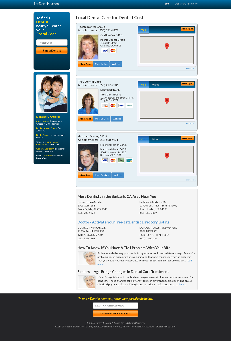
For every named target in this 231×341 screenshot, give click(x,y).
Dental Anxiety (43, 135)
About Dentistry (74, 326)
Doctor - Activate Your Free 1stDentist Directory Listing (123, 222)
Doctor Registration (166, 326)
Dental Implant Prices (46, 128)
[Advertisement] (51, 195)
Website (116, 64)
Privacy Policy (121, 326)
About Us (59, 326)
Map (143, 29)
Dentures (47, 155)
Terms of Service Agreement (98, 326)
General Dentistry (45, 148)
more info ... (191, 68)
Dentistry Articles (186, 3)
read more (180, 284)
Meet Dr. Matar (102, 175)
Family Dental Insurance (47, 143)
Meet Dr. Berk (101, 118)
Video (155, 84)
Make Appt (85, 64)
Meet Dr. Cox (101, 64)
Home (166, 3)
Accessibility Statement (142, 326)
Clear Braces (42, 121)
